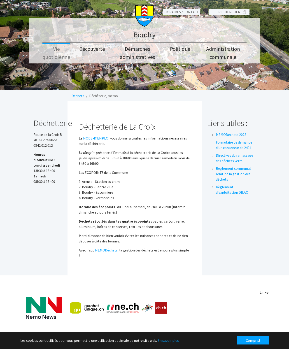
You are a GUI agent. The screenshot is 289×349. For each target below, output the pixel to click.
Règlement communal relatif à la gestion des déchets (233, 173)
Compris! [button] (253, 340)
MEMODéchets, (107, 250)
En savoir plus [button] (168, 340)
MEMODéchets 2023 (231, 134)
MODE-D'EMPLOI (96, 138)
